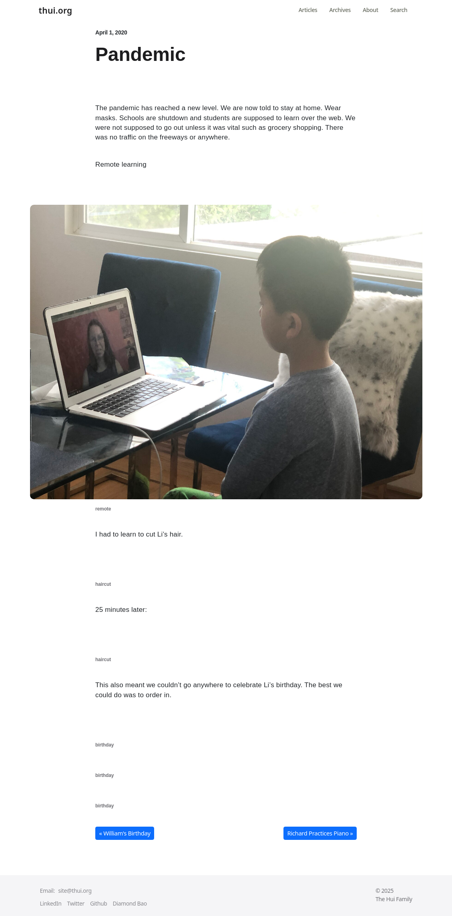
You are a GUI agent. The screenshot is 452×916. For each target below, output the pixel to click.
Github (98, 903)
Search (399, 10)
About (370, 10)
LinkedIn (51, 903)
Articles (308, 10)
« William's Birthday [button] (125, 833)
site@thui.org (74, 890)
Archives (340, 10)
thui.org (55, 11)
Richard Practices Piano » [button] (320, 833)
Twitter (75, 903)
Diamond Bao (129, 903)
